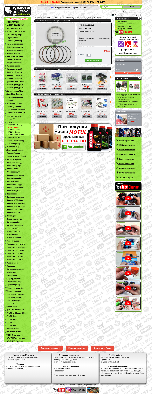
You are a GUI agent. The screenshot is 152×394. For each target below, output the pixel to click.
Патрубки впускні (13, 181)
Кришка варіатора (13, 144)
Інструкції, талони (13, 107)
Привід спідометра (14, 219)
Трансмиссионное (126, 154)
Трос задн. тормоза (14, 297)
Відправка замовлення (69, 355)
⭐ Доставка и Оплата (123, 26)
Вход (139, 12)
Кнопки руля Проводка (15, 141)
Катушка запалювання (15, 113)
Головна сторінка (76, 348)
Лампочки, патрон (13, 147)
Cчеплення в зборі (14, 282)
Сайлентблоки (12, 263)
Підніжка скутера (13, 191)
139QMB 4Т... (57, 85)
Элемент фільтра (13, 332)
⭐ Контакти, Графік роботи (125, 24)
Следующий (110, 76)
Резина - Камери (13, 232)
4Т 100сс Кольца (14, 129)
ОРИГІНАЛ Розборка (14, 341)
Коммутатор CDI (13, 137)
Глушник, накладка (14, 78)
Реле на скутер (12, 241)
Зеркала (9, 100)
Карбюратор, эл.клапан (16, 110)
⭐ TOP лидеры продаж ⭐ (17, 19)
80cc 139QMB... (42, 111)
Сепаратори (11, 272)
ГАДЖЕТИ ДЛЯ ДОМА (15, 25)
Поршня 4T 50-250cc (14, 200)
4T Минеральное (126, 164)
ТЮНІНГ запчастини (14, 335)
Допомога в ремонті (50, 348)
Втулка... (72, 85)
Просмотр (42, 88)
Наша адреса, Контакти (23, 355)
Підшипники (11, 194)
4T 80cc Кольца (13, 127)
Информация (123, 19)
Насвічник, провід (13, 163)
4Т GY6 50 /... (87, 85)
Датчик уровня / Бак (14, 91)
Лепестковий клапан (15, 150)
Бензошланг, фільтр (14, 50)
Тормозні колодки (13, 291)
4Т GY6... (101, 85)
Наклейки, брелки (13, 159)
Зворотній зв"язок (102, 348)
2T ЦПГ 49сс (11, 316)
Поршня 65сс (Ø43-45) (15, 207)
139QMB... (42, 85)
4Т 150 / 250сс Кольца (16, 134)
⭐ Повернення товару (123, 29)
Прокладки (11, 216)
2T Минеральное (126, 140)
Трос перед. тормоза (15, 294)
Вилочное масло (126, 159)
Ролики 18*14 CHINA (14, 260)
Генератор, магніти (14, 75)
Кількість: (81, 55)
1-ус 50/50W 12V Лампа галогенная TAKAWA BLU (133, 117)
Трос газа (10, 304)
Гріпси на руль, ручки (15, 82)
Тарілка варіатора (13, 285)
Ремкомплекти (12, 235)
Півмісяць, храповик (15, 197)
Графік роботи (115, 355)
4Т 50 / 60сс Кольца (15, 125)
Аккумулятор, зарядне (15, 31)
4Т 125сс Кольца (14, 132)
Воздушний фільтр (14, 72)
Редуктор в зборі (13, 228)
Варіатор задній (13, 66)
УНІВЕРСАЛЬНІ (12, 22)
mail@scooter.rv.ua (128, 53)
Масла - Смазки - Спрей (16, 156)
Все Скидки (122, 112)
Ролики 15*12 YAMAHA (15, 247)
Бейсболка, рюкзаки (14, 47)
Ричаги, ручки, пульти (15, 244)
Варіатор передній (14, 69)
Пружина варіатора (14, 222)
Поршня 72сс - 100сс (15, 210)
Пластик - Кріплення (14, 188)
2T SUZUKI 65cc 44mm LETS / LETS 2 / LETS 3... (126, 98)
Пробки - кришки (13, 213)
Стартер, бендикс (13, 279)
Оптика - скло (12, 169)
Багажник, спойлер (14, 41)
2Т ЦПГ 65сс (11, 319)
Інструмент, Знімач (14, 103)
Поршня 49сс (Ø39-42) (15, 203)
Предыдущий (34, 76)
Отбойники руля (13, 172)
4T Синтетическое (126, 173)
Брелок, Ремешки (13, 60)
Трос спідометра (13, 300)
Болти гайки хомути (14, 56)
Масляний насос (13, 153)
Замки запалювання (14, 97)
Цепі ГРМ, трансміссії (15, 310)
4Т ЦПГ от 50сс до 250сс (16, 313)
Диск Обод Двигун (14, 94)
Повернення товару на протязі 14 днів (69, 375)
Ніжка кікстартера (13, 166)
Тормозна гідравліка (14, 288)
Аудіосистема (12, 38)
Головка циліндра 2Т (15, 85)
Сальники (10, 266)
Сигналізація (11, 275)
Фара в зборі (11, 307)
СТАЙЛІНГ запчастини (15, 338)
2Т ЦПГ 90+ (11, 326)
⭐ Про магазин (121, 21)
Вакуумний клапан (14, 63)
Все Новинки (122, 78)
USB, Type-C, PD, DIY (15, 28)
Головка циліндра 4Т (15, 88)
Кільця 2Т (10, 119)
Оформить (128, 73)
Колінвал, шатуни (13, 116)
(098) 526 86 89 (128, 50)
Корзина (120, 60)
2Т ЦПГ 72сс (11, 322)
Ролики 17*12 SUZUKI (15, 257)
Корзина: (131, 15)
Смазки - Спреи (125, 177)
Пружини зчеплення (14, 225)
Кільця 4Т (10, 122)
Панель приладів (13, 178)
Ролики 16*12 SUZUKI (15, 253)
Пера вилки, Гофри (14, 185)
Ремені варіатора (13, 238)
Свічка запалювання (15, 269)
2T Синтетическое (126, 150)
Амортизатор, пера (14, 35)
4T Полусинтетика (126, 168)
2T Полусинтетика (126, 145)
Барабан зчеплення (14, 44)
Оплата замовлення (70, 366)
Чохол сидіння (12, 329)
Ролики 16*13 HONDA (15, 250)
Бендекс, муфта (13, 53)
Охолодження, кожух (15, 175)
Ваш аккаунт (119, 15)
